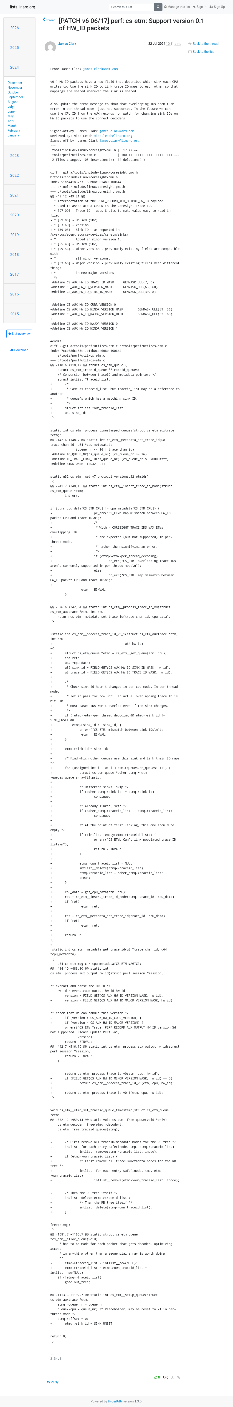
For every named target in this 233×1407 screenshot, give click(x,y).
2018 (14, 254)
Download (19, 350)
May (11, 116)
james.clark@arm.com (100, 69)
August (13, 102)
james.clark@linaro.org (119, 140)
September (15, 97)
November (15, 87)
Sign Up (217, 7)
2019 (14, 234)
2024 (14, 67)
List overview (19, 333)
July (11, 106)
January (13, 135)
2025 (14, 47)
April (11, 121)
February (14, 130)
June (11, 111)
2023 (14, 155)
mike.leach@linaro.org (113, 136)
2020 (14, 215)
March (12, 126)
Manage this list (177, 7)
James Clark (67, 43)
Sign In (199, 7)
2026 (14, 27)
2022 (14, 175)
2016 (14, 294)
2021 (14, 195)
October (13, 92)
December (15, 83)
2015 (14, 314)
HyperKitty (115, 1401)
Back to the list (201, 51)
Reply (52, 1382)
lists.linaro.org (22, 7)
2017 (14, 274)
